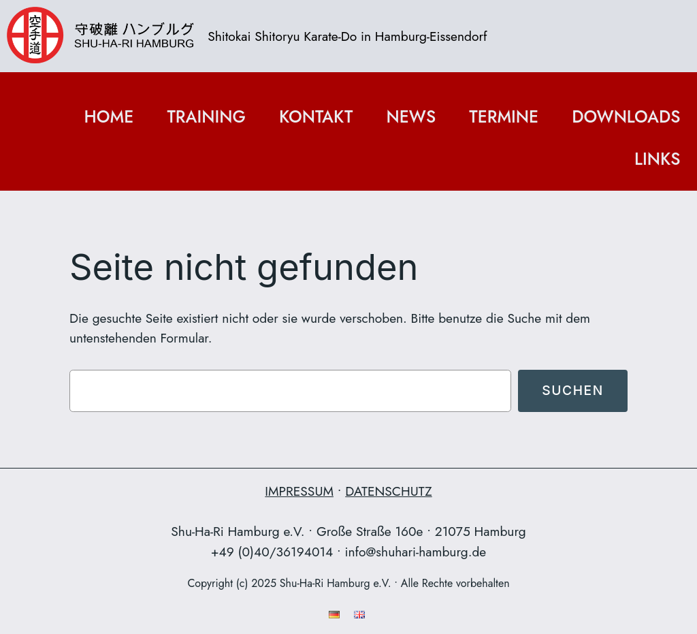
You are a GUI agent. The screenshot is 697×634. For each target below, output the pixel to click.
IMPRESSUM (299, 491)
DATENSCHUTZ (388, 491)
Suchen (573, 390)
